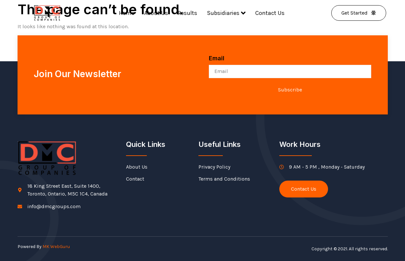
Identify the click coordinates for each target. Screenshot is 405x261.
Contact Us (270, 13)
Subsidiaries (226, 13)
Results (187, 13)
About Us (156, 13)
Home (126, 13)
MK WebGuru (56, 246)
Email (216, 58)
